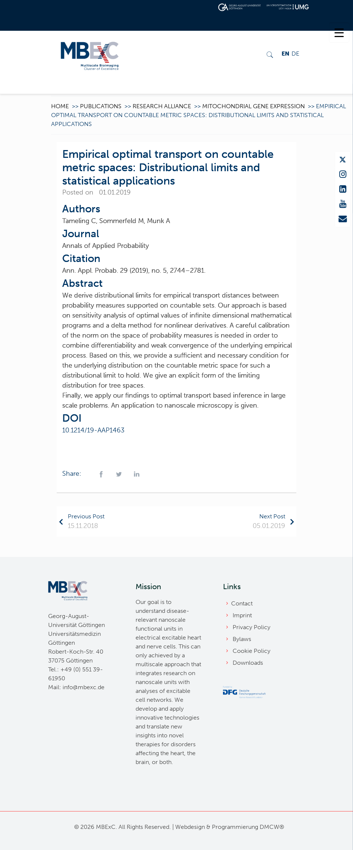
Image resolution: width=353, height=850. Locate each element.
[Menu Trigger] (339, 32)
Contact (242, 603)
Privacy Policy (251, 627)
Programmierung (235, 826)
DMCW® (272, 826)
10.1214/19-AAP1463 (93, 430)
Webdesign (190, 826)
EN (285, 53)
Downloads (248, 662)
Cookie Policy (251, 650)
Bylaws (242, 639)
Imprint (242, 615)
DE (295, 53)
